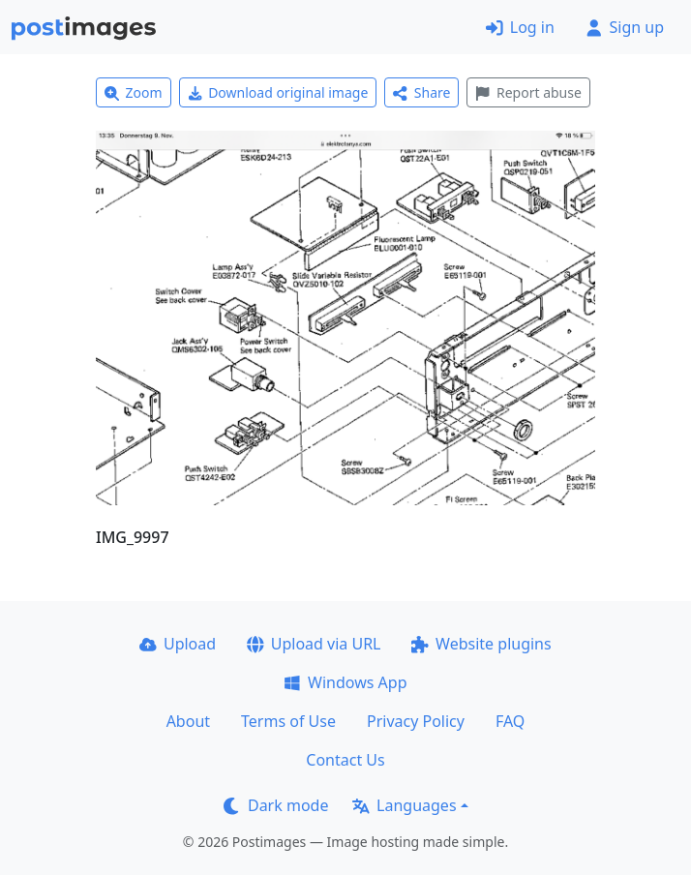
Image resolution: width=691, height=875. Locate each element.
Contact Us (345, 759)
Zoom (134, 92)
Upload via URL (313, 643)
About (188, 721)
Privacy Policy (416, 721)
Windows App (345, 682)
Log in (520, 27)
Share (421, 92)
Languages (404, 805)
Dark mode (276, 805)
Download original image (278, 92)
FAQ (510, 721)
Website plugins (481, 643)
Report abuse (528, 92)
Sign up (625, 27)
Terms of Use (288, 721)
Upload (177, 643)
